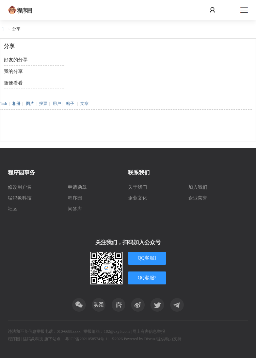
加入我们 (197, 187)
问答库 (75, 209)
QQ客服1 (147, 258)
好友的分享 (16, 59)
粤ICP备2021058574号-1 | (87, 339)
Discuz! (150, 339)
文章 (84, 103)
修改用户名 (20, 187)
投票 (43, 103)
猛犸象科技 (20, 198)
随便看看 (13, 82)
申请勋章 (77, 187)
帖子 (70, 103)
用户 (57, 103)
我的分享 (13, 71)
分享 (16, 29)
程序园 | (15, 339)
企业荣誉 (197, 198)
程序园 (75, 198)
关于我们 (137, 187)
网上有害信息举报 (148, 331)
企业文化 (137, 198)
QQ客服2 (147, 277)
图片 (30, 103)
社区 (12, 209)
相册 (16, 103)
